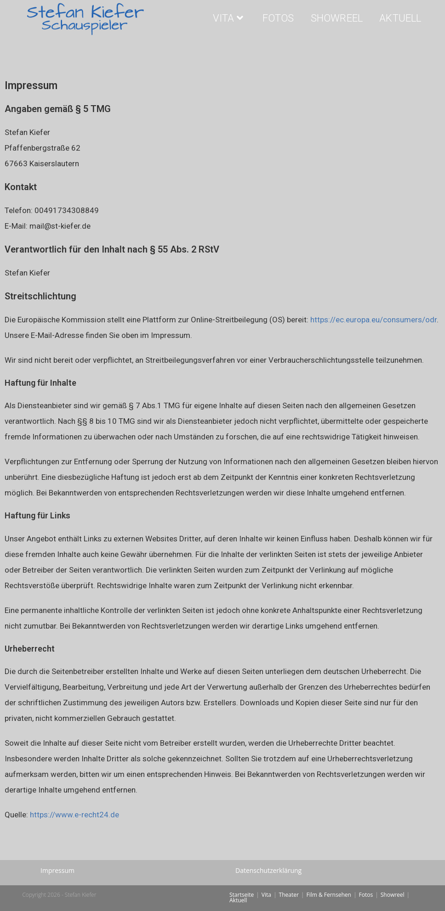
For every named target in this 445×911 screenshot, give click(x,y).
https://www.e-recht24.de (74, 814)
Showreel (393, 895)
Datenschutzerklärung (268, 870)
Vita (266, 895)
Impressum (57, 870)
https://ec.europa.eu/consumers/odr (373, 319)
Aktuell (238, 900)
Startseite (241, 895)
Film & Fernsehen (328, 895)
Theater (289, 895)
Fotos (366, 895)
